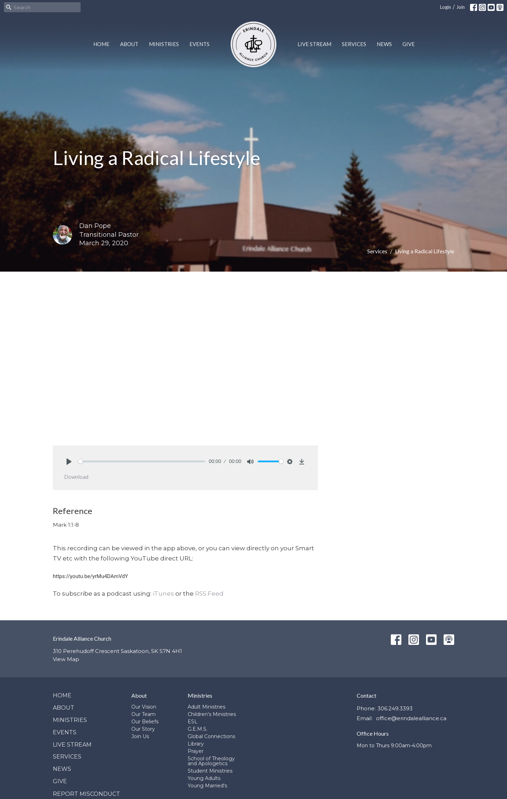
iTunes (163, 593)
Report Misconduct (86, 794)
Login (445, 7)
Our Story (143, 729)
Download (76, 477)
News (384, 44)
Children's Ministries (212, 714)
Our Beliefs (144, 721)
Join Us (140, 736)
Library (196, 744)
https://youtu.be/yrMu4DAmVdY (90, 576)
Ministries (164, 44)
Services (354, 44)
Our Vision (143, 707)
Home (101, 44)
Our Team (143, 714)
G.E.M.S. (197, 729)
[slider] (141, 461)
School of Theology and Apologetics (211, 761)
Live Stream (314, 44)
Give (408, 44)
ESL (193, 721)
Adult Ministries (206, 707)
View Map (66, 659)
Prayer (196, 751)
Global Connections (211, 736)
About (129, 44)
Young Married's (207, 785)
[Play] (69, 461)
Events (199, 44)
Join (460, 7)
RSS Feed (209, 593)
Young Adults (204, 778)
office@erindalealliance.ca (411, 718)
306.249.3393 (395, 708)
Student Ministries (210, 771)
